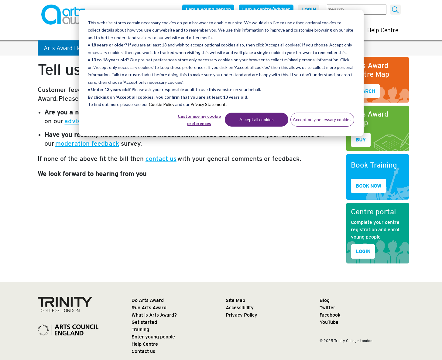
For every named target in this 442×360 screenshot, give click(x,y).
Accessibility (240, 307)
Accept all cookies (256, 119)
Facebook (330, 315)
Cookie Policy (161, 104)
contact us (161, 158)
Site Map (235, 300)
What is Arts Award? (154, 315)
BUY (361, 139)
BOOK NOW (368, 185)
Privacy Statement (208, 104)
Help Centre (382, 30)
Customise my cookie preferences (199, 120)
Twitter (327, 307)
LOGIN (363, 251)
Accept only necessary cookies (322, 119)
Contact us (143, 351)
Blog (325, 300)
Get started (144, 322)
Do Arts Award (148, 300)
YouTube (329, 322)
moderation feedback (87, 143)
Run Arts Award (149, 307)
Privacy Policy (241, 315)
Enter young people (153, 336)
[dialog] (221, 73)
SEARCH (365, 91)
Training (140, 329)
